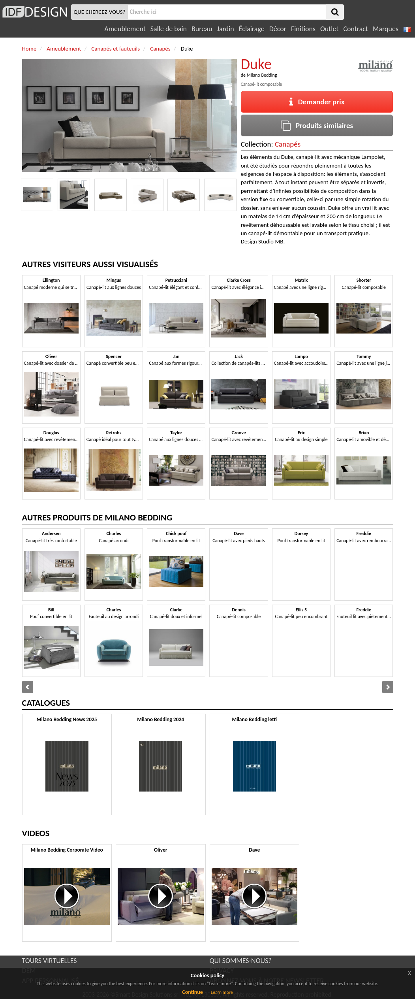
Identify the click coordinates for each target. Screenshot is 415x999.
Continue (192, 992)
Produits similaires (317, 125)
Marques (385, 29)
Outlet (329, 29)
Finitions (303, 29)
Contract (355, 29)
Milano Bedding (262, 75)
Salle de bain (168, 29)
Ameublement (124, 29)
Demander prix (317, 101)
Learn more (222, 992)
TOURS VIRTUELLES (49, 960)
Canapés (287, 144)
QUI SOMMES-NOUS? (241, 960)
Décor (277, 29)
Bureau (202, 29)
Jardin (225, 29)
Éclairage (252, 29)
